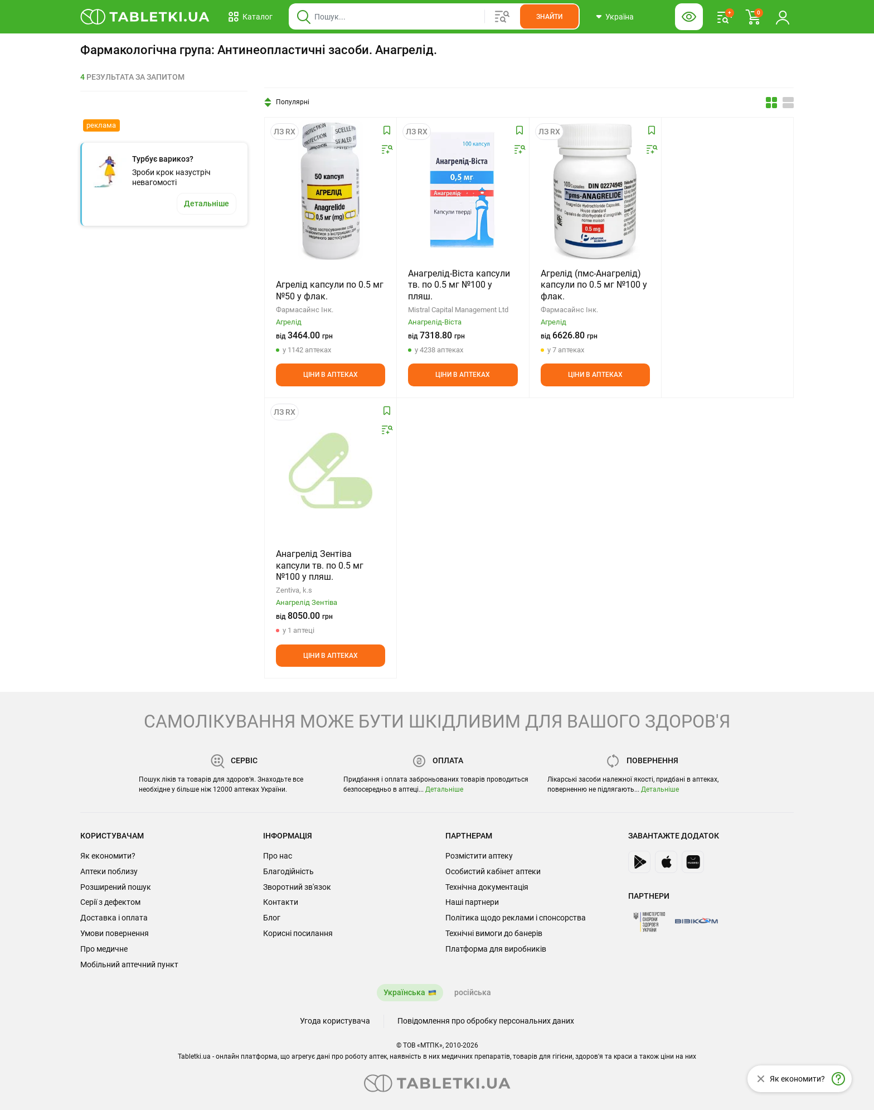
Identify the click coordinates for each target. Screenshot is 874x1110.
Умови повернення (114, 933)
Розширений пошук (115, 887)
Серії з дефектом (110, 902)
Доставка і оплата (114, 917)
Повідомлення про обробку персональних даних (485, 1020)
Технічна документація (486, 887)
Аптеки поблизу (109, 871)
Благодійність (288, 871)
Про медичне (104, 948)
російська (472, 992)
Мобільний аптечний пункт (129, 964)
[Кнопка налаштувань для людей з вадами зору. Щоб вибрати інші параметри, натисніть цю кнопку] (689, 16)
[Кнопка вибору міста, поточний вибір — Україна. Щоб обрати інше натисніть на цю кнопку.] (615, 16)
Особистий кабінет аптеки (493, 871)
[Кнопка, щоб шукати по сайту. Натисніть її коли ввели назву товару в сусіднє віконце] (549, 16)
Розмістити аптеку (479, 855)
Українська (404, 992)
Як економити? (107, 855)
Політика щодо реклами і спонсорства (515, 917)
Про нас (277, 855)
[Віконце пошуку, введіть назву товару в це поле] (434, 16)
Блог (271, 917)
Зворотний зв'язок (297, 887)
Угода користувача (335, 1020)
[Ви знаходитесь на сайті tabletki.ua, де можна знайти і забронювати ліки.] (145, 17)
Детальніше (444, 789)
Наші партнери (472, 902)
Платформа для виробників (495, 948)
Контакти (280, 902)
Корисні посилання (298, 933)
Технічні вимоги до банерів (493, 933)
